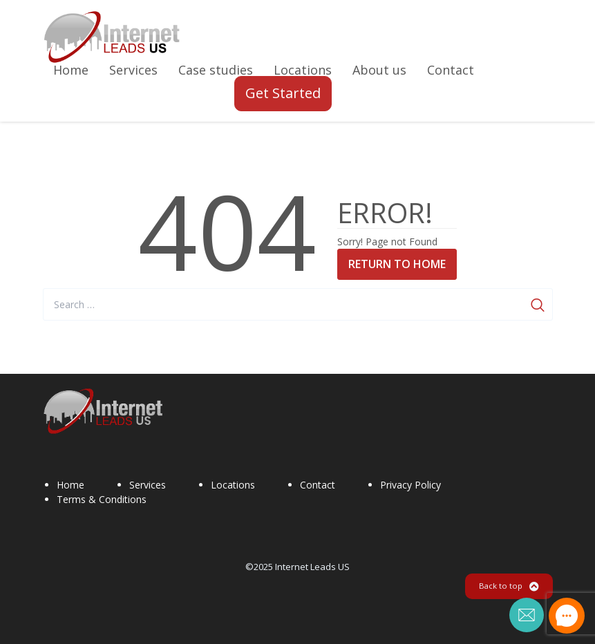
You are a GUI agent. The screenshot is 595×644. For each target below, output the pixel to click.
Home (70, 484)
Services (147, 484)
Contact (317, 484)
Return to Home (397, 264)
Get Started (283, 93)
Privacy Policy (410, 484)
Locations (233, 484)
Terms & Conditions (102, 499)
